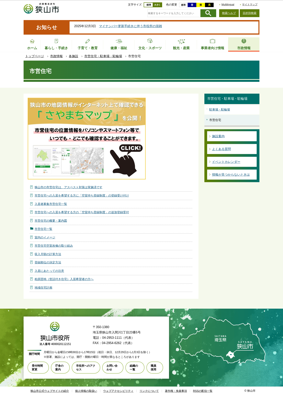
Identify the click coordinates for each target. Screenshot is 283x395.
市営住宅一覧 (43, 229)
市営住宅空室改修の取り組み (54, 245)
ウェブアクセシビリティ (118, 390)
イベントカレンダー (226, 161)
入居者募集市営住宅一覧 (51, 204)
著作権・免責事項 (176, 390)
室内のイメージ (45, 237)
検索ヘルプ (229, 13)
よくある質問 (221, 149)
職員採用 (153, 367)
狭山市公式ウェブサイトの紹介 (49, 390)
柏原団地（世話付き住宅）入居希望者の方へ (64, 279)
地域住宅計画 (43, 287)
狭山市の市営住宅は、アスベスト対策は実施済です (68, 187)
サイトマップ (249, 4)
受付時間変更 (37, 367)
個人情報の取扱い (86, 390)
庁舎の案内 (59, 367)
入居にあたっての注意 (49, 270)
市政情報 (56, 56)
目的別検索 (249, 13)
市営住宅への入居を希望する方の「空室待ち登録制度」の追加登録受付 (82, 212)
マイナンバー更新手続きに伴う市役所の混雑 (130, 26)
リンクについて (149, 390)
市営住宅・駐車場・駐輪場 (103, 56)
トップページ (34, 56)
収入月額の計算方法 (48, 254)
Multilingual (227, 4)
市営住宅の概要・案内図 (51, 220)
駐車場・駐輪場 (219, 109)
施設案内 (218, 136)
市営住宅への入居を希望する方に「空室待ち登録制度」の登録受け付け (82, 195)
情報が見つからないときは (231, 174)
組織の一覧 (134, 367)
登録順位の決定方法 (48, 262)
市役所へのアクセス (85, 367)
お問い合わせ (112, 367)
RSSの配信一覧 (202, 390)
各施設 (73, 56)
